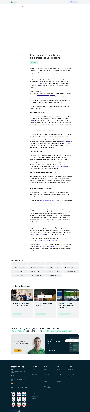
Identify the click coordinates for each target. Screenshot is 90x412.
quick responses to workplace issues (52, 126)
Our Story (45, 369)
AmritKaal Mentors (48, 374)
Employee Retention (71, 376)
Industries (34, 390)
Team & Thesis (46, 371)
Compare (57, 366)
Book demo (17, 350)
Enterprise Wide (70, 371)
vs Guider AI (58, 371)
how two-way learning (66, 141)
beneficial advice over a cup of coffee (46, 95)
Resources (45, 381)
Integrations (34, 376)
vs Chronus (58, 369)
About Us (51, 350)
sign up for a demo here (55, 246)
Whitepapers (46, 383)
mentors (32, 120)
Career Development (71, 374)
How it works (35, 366)
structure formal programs (36, 83)
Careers (45, 379)
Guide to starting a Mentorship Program (47, 387)
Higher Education (35, 396)
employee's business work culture (47, 200)
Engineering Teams (71, 369)
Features (33, 369)
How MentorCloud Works (40, 1)
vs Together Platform (59, 381)
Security (33, 371)
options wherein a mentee (59, 166)
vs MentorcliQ (58, 374)
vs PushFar (57, 376)
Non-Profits (34, 398)
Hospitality (34, 393)
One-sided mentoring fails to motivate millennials (53, 138)
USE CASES (70, 366)
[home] (16, 2)
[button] (29, 2)
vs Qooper (57, 379)
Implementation (34, 374)
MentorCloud (39, 246)
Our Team (45, 376)
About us (46, 366)
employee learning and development (48, 240)
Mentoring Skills (33, 62)
